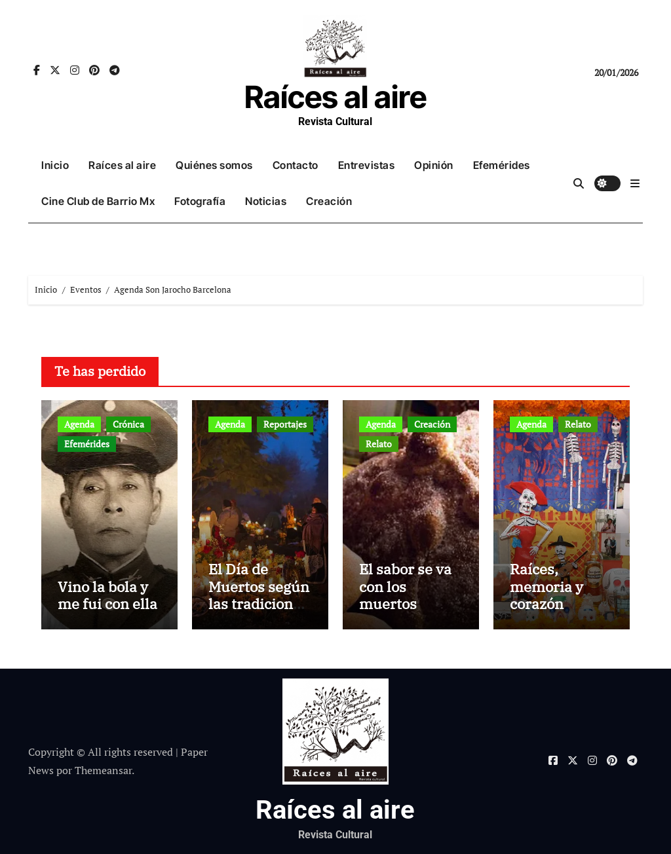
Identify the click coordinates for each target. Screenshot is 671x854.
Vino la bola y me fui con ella (107, 595)
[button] (635, 183)
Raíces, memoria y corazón (546, 586)
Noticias (265, 201)
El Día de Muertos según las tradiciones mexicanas (258, 594)
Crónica (128, 424)
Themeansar (103, 770)
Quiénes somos (214, 165)
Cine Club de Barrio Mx (98, 201)
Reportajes (285, 424)
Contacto (295, 165)
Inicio (55, 165)
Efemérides (501, 165)
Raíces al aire (335, 96)
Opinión (433, 165)
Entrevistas (366, 165)
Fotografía (199, 201)
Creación (329, 201)
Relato (379, 443)
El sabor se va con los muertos (405, 586)
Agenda (79, 424)
